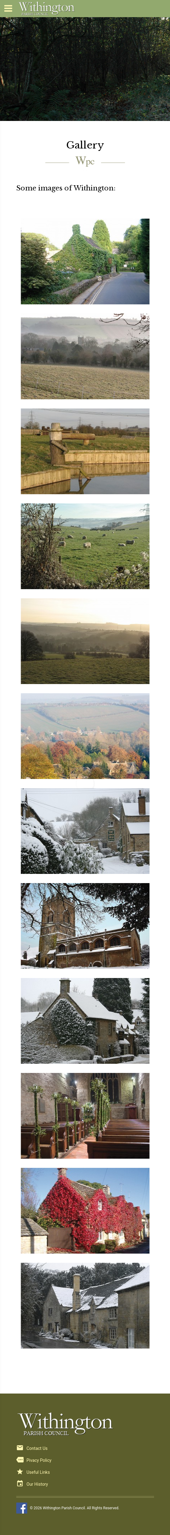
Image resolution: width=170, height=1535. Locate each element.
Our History (37, 1484)
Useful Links (38, 1472)
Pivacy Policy (39, 1460)
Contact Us (37, 1448)
